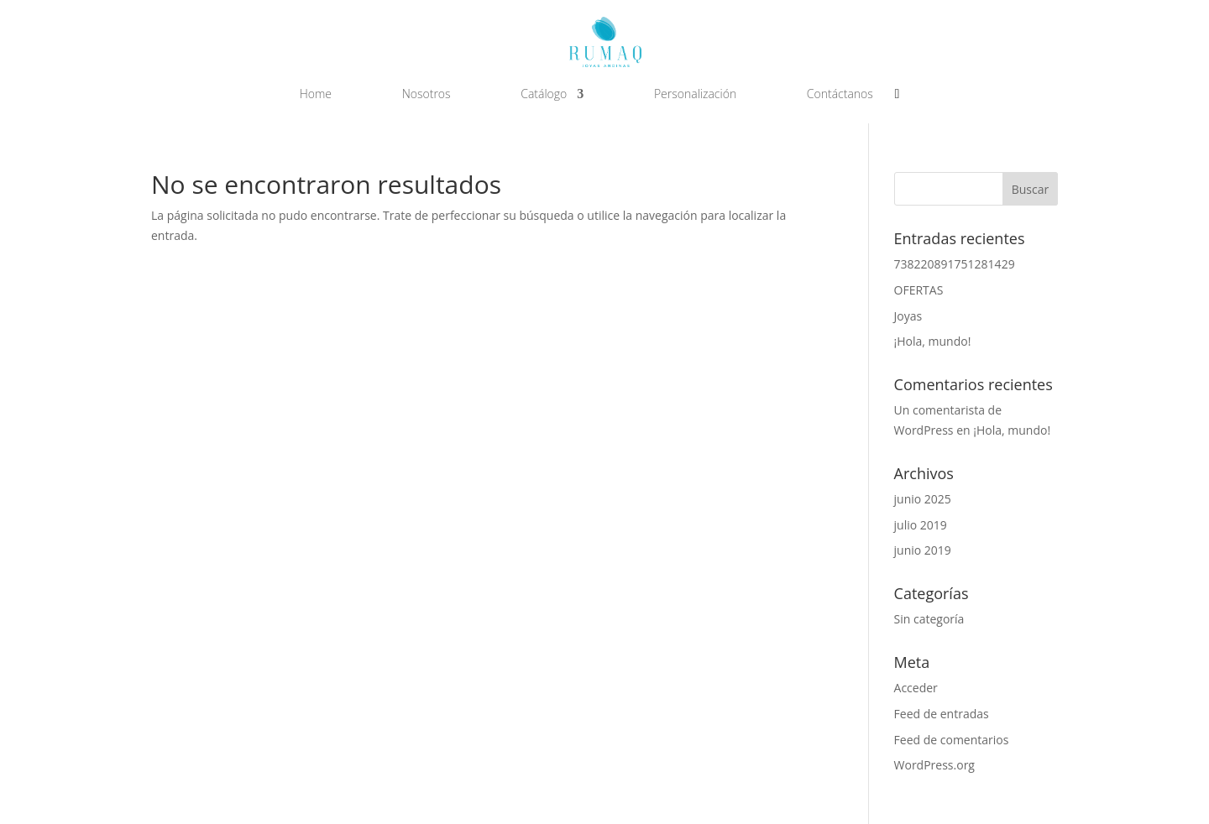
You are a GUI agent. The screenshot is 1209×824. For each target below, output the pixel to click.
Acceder (916, 688)
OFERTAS (919, 290)
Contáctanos (840, 95)
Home (316, 95)
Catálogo (544, 95)
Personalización (695, 95)
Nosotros (426, 95)
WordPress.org (934, 765)
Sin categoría (929, 619)
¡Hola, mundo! (932, 341)
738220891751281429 (954, 264)
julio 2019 (920, 525)
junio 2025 (922, 499)
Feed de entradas (941, 714)
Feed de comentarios (951, 740)
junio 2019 (922, 550)
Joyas (908, 316)
